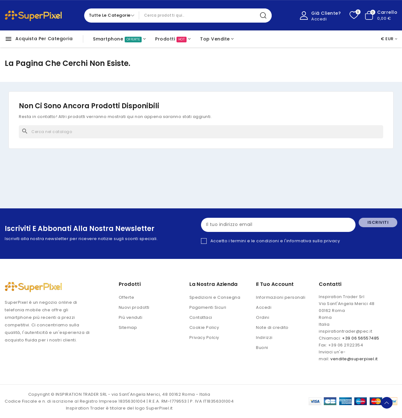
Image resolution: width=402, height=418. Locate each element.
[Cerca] (201, 131)
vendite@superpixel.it (354, 359)
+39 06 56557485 (360, 338)
